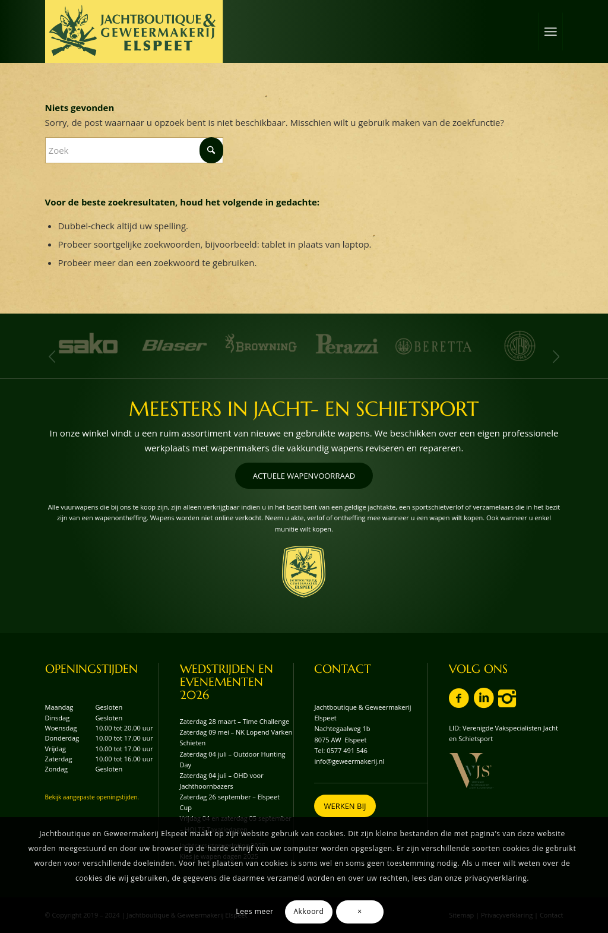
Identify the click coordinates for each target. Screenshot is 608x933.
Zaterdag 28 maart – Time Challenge (235, 721)
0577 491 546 (347, 750)
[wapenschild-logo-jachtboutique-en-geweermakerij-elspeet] (303, 571)
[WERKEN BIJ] (344, 806)
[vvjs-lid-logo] (471, 771)
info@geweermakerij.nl (349, 761)
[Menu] (550, 31)
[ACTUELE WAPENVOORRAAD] (304, 476)
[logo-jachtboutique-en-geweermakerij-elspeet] (134, 31)
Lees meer (254, 911)
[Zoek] (134, 150)
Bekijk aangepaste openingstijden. (92, 797)
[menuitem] (550, 31)
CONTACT (342, 669)
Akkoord (308, 911)
